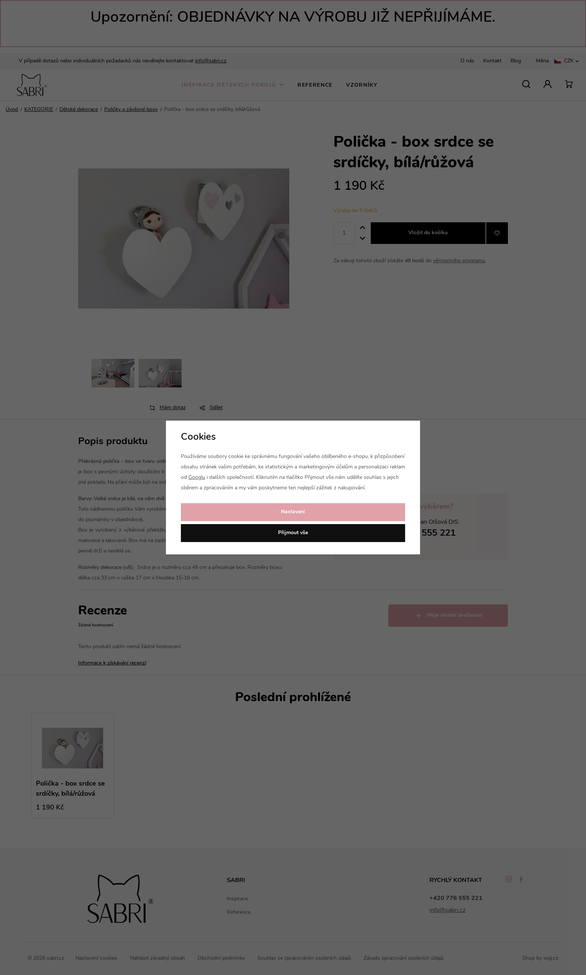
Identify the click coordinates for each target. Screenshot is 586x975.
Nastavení (293, 512)
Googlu (196, 477)
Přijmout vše (293, 533)
